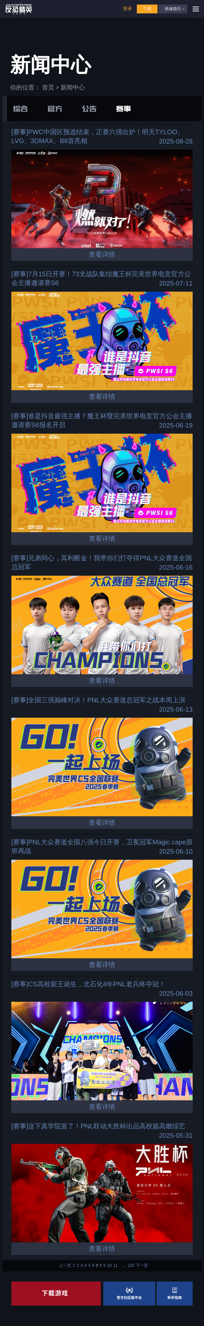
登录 (127, 8)
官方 (54, 108)
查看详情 (102, 254)
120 (130, 1265)
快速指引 (173, 9)
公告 (89, 108)
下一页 (142, 1265)
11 (115, 1265)
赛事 (123, 108)
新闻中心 (73, 87)
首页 (48, 87)
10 (109, 1265)
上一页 (65, 1265)
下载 (147, 9)
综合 (20, 108)
